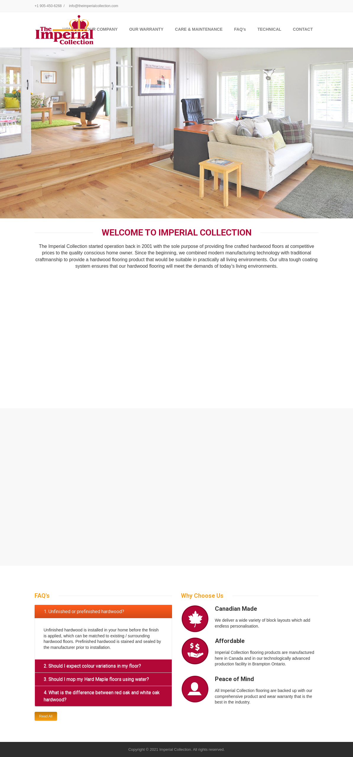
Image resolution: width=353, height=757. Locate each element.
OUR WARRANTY (146, 29)
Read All (46, 716)
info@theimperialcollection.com (93, 6)
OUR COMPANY (102, 29)
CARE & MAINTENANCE (199, 29)
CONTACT (303, 29)
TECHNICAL (269, 29)
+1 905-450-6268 (48, 6)
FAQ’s (240, 29)
